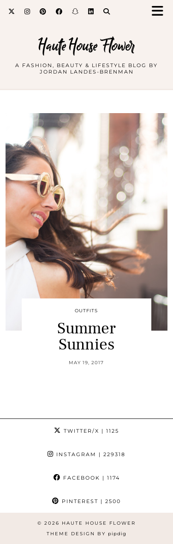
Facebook (87, 478)
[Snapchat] (75, 11)
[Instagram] (27, 11)
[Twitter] (11, 11)
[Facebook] (59, 11)
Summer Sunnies (86, 336)
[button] (160, 11)
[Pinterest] (43, 11)
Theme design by (86, 534)
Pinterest (86, 501)
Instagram (86, 454)
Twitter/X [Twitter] (86, 431)
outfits (86, 311)
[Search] (106, 11)
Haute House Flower (86, 46)
